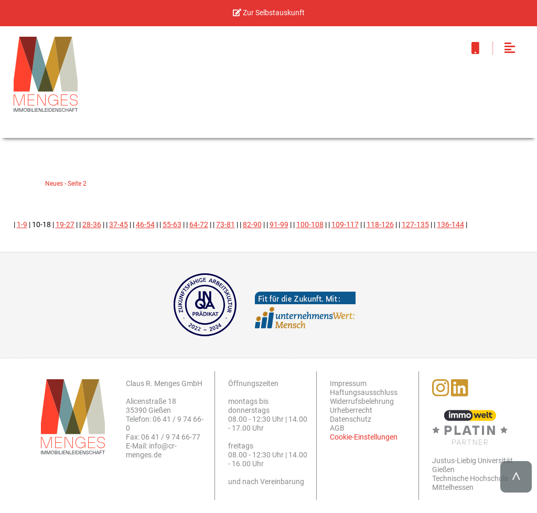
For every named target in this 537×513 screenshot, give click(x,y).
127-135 (415, 224)
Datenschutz (350, 419)
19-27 (65, 224)
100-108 (310, 224)
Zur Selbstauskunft (269, 12)
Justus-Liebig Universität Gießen (472, 465)
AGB (337, 428)
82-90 (252, 224)
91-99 (279, 224)
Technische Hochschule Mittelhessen (470, 483)
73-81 (225, 224)
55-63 (172, 224)
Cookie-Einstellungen (364, 437)
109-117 (345, 224)
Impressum (348, 383)
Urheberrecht (351, 410)
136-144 (450, 224)
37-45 (118, 224)
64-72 (198, 224)
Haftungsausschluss (364, 392)
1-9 (22, 224)
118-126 (380, 224)
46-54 (145, 224)
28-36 (91, 224)
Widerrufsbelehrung (362, 401)
